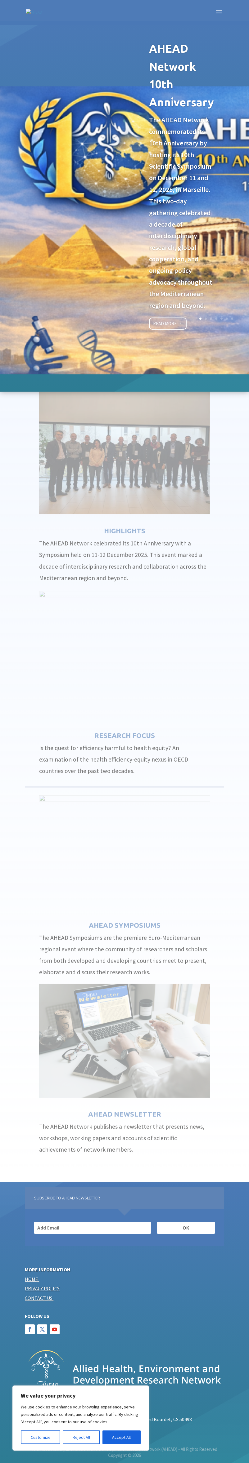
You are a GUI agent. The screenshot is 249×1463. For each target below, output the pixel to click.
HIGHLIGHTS (124, 516)
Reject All (81, 1437)
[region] (80, 1418)
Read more (165, 322)
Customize (41, 1437)
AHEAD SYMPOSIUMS (125, 910)
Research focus (124, 720)
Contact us (38, 1298)
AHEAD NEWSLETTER (124, 1099)
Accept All (121, 1437)
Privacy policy (42, 1288)
